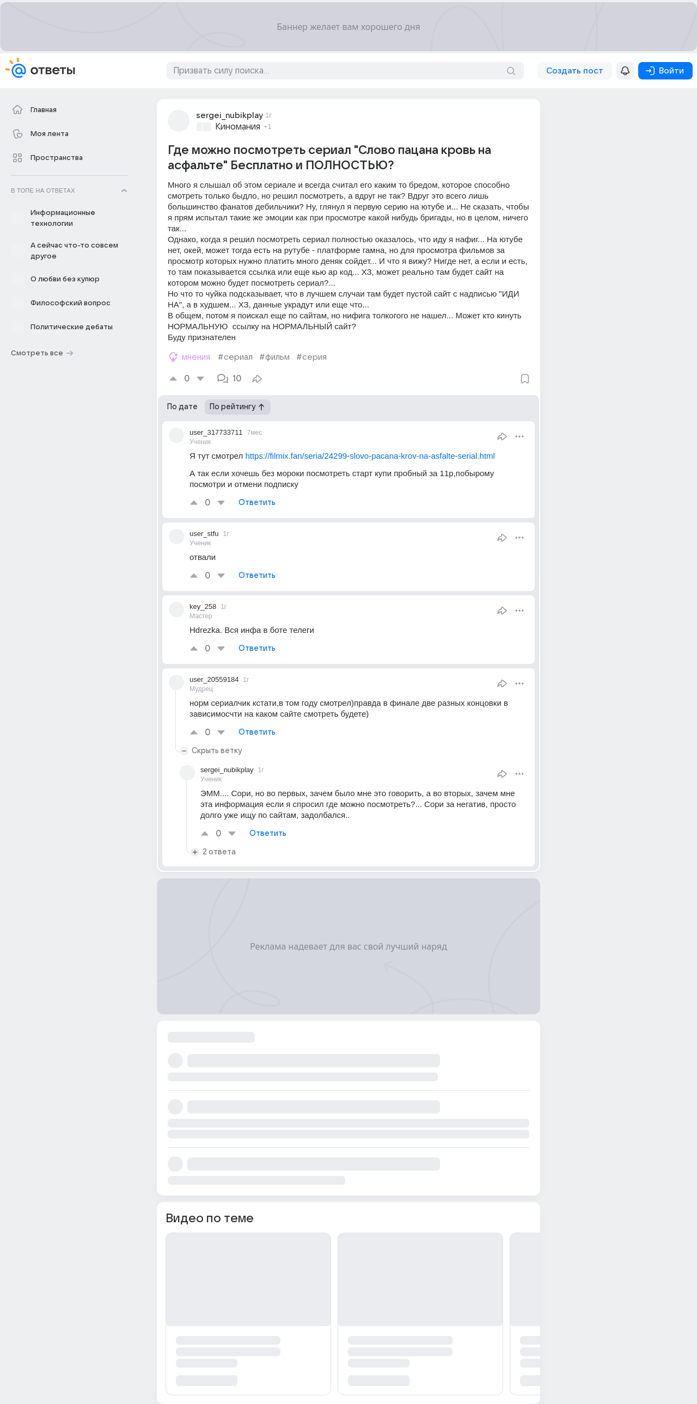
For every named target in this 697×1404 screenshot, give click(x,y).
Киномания (237, 127)
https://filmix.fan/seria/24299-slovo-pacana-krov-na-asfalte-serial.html (370, 455)
